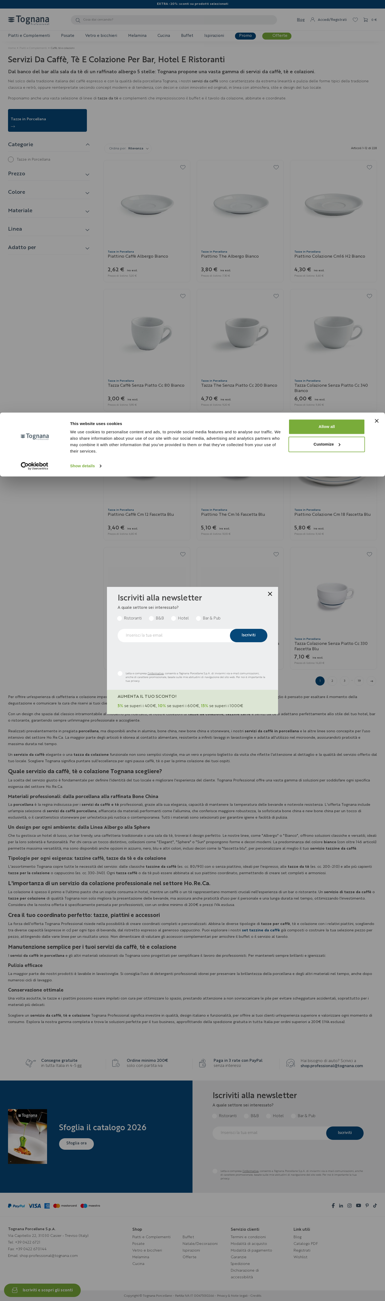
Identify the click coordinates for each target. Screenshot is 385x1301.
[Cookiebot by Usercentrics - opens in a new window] (34, 53)
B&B (160, 619)
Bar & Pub (212, 619)
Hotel (183, 619)
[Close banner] (377, 8)
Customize (327, 31)
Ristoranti (133, 619)
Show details (82, 53)
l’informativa (156, 673)
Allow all (327, 14)
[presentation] (158, 656)
